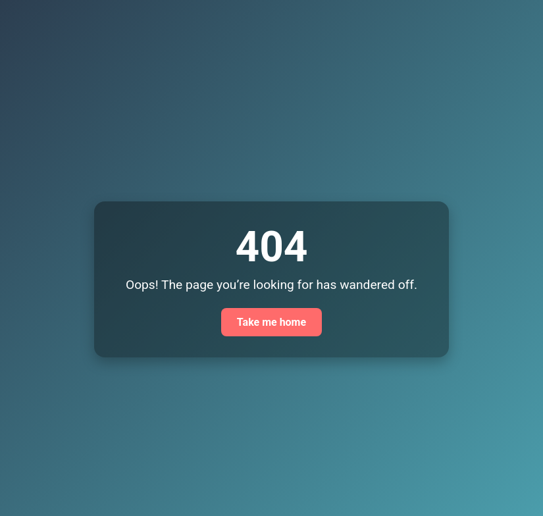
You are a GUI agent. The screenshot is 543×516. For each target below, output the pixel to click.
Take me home (271, 322)
